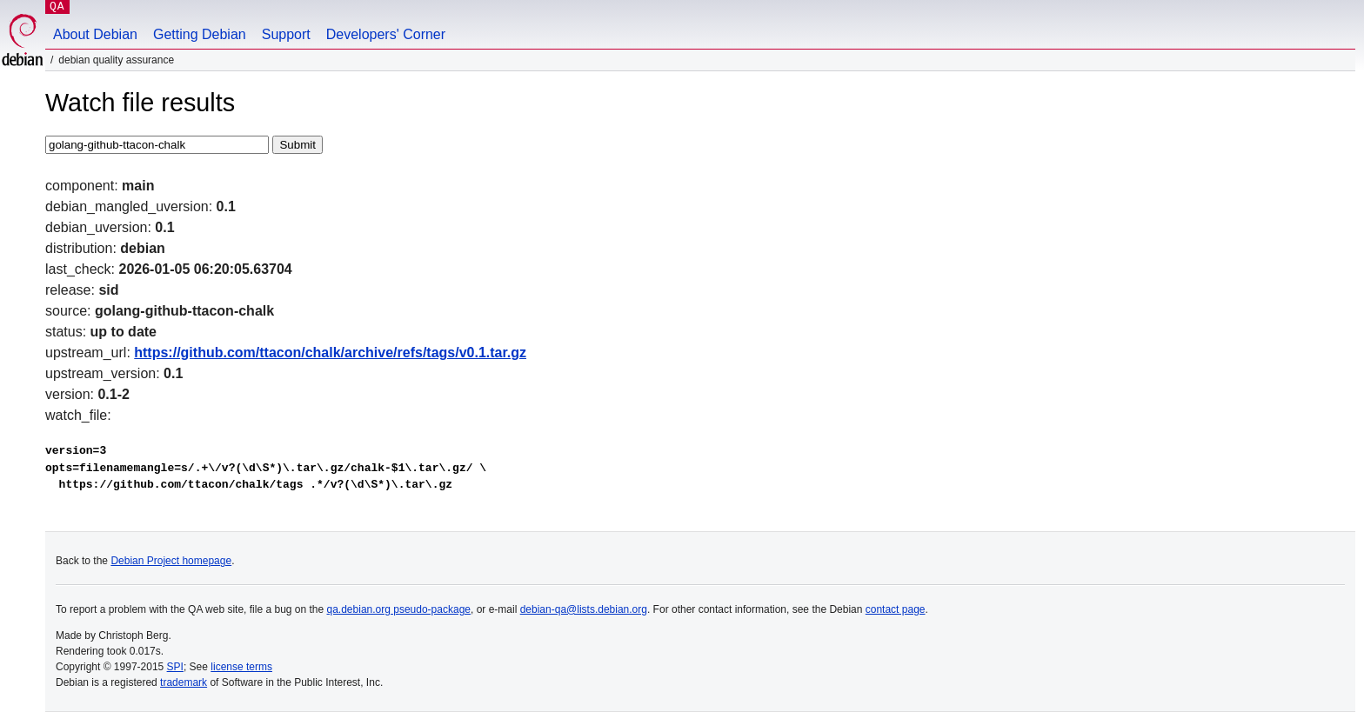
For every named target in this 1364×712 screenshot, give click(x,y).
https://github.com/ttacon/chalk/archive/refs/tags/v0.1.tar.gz (330, 352)
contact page (896, 609)
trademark (183, 682)
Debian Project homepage (170, 561)
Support (286, 34)
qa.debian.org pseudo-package (399, 609)
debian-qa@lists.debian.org (583, 609)
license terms (241, 667)
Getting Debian (199, 34)
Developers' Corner (385, 34)
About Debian (95, 34)
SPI (175, 667)
